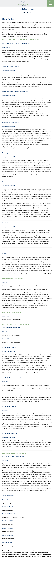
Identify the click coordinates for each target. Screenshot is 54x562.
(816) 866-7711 (27, 12)
